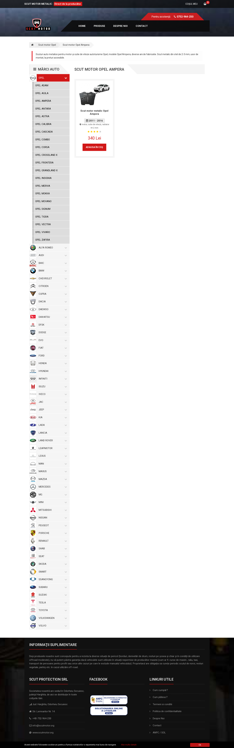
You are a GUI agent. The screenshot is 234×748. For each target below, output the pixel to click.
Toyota (52, 610)
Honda (52, 363)
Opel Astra (42, 116)
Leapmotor (52, 448)
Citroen (52, 286)
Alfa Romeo (52, 247)
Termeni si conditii (161, 704)
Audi (52, 255)
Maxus (52, 471)
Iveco (52, 394)
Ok (200, 745)
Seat (52, 556)
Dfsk (52, 325)
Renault (52, 541)
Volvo (52, 625)
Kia (52, 417)
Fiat (52, 348)
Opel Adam (41, 85)
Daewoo (52, 309)
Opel (52, 78)
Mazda (52, 479)
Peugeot (52, 525)
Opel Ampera (43, 100)
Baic (52, 263)
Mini (52, 502)
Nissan (52, 517)
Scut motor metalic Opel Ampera (94, 112)
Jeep (52, 409)
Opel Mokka (42, 193)
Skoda (52, 564)
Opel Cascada (44, 131)
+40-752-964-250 (41, 718)
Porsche (52, 533)
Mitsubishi (52, 510)
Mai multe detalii (128, 744)
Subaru (52, 587)
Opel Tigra (41, 216)
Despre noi (120, 26)
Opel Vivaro (42, 232)
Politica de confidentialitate (166, 711)
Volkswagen (52, 618)
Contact (142, 26)
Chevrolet (52, 278)
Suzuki (52, 595)
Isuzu (52, 386)
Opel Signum (42, 208)
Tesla (52, 602)
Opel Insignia (43, 178)
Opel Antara (43, 108)
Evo (52, 340)
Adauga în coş (94, 147)
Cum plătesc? (159, 697)
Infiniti (52, 378)
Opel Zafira (42, 239)
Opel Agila (41, 93)
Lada (52, 425)
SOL (163, 732)
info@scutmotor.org (43, 725)
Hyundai (52, 371)
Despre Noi (157, 718)
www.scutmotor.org (42, 732)
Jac (52, 402)
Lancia (52, 433)
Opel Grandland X (46, 170)
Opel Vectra (43, 224)
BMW (52, 270)
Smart (52, 571)
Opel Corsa (42, 147)
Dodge (52, 332)
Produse (99, 26)
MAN (52, 463)
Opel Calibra (43, 124)
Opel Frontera (44, 162)
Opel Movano (43, 201)
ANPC (156, 732)
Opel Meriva (42, 185)
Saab (52, 548)
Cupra (52, 294)
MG (52, 494)
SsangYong (52, 579)
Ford (52, 355)
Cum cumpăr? (159, 690)
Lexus (52, 456)
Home (82, 26)
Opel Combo (42, 139)
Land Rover (52, 440)
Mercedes (52, 486)
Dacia (52, 301)
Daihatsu (52, 317)
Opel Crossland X (46, 155)
